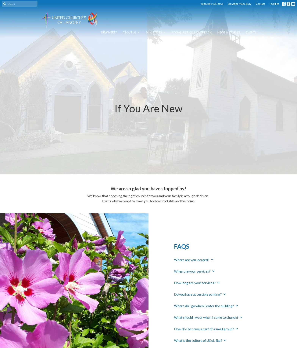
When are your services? (195, 271)
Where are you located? (194, 259)
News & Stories (228, 32)
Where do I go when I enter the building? (206, 305)
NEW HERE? (109, 32)
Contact (260, 3)
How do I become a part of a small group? (206, 328)
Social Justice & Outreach (191, 32)
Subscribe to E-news (212, 3)
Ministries (156, 32)
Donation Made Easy (239, 3)
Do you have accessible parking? (200, 294)
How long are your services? (197, 282)
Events (251, 32)
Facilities (274, 3)
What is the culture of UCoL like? (200, 340)
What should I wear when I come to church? (208, 317)
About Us (131, 32)
